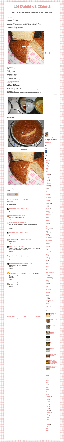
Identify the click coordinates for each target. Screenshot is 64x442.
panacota (47, 263)
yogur (47, 304)
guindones (47, 220)
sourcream (47, 295)
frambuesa (47, 208)
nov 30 (48, 399)
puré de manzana (49, 278)
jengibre (47, 225)
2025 (47, 377)
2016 (47, 393)
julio (48, 415)
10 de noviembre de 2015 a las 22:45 (21, 232)
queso (47, 280)
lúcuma (47, 231)
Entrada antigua (38, 316)
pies (46, 269)
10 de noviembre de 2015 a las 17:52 (20, 215)
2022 (47, 382)
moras (47, 254)
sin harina (47, 292)
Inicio (25, 316)
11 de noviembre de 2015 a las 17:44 (25, 263)
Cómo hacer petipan (53, 319)
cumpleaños (48, 199)
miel (46, 249)
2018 (47, 389)
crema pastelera (49, 197)
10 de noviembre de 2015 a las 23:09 (25, 239)
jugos (46, 226)
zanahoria (47, 306)
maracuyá (47, 238)
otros (46, 260)
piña (46, 271)
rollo (46, 284)
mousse (47, 255)
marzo (48, 422)
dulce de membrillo (49, 205)
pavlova (47, 266)
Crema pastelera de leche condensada (53, 367)
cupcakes (47, 200)
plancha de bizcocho (49, 272)
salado (47, 288)
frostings (47, 211)
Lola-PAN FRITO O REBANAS (14, 263)
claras (47, 188)
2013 (47, 430)
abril (48, 421)
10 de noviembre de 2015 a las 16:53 (22, 208)
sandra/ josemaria (12, 208)
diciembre (49, 396)
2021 (47, 384)
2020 (47, 386)
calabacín (47, 179)
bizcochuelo (48, 174)
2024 (47, 378)
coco (46, 191)
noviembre (49, 398)
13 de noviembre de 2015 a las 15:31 (25, 283)
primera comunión (49, 277)
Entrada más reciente (11, 316)
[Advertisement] (51, 34)
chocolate (47, 185)
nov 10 (48, 404)
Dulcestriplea (11, 222)
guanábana (48, 219)
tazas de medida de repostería (13, 81)
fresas (47, 209)
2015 (47, 394)
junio (48, 417)
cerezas (47, 182)
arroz (47, 163)
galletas (47, 215)
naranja (47, 257)
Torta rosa (52, 348)
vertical (47, 303)
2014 (47, 428)
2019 (47, 387)
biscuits (47, 171)
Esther (10, 246)
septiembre (49, 412)
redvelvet (47, 283)
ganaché (47, 217)
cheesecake (48, 183)
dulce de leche (48, 203)
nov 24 (48, 401)
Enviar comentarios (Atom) (16, 318)
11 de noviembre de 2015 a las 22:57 (19, 272)
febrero (48, 424)
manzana (47, 235)
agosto (48, 414)
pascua (47, 265)
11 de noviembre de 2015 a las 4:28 (18, 246)
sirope (47, 294)
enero (48, 426)
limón (47, 229)
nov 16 (48, 403)
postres (47, 275)
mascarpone (48, 242)
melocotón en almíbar (49, 245)
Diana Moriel (11, 255)
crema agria (48, 196)
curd (46, 202)
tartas (47, 298)
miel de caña (48, 251)
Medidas (47, 243)
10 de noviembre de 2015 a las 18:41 (20, 222)
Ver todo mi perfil (48, 142)
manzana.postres (49, 237)
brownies (47, 176)
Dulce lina (11, 272)
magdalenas (48, 232)
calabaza (47, 180)
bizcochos (11, 201)
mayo (48, 419)
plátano (47, 274)
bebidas (47, 169)
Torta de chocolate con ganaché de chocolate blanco (53, 338)
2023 (47, 380)
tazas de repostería (49, 300)
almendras (47, 162)
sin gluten (47, 291)
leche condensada (49, 228)
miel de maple (48, 252)
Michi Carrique (12, 232)
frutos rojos (48, 214)
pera (46, 268)
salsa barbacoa (48, 289)
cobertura (47, 189)
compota (47, 194)
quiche (47, 281)
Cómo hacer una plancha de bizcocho (53, 314)
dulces (47, 206)
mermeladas (48, 248)
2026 (47, 375)
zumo (47, 307)
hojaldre (47, 223)
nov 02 (48, 408)
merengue (47, 246)
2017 (47, 391)
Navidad (47, 258)
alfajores (47, 160)
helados (47, 222)
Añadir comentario (10, 289)
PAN (46, 262)
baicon (47, 166)
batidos (47, 168)
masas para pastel (49, 240)
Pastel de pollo (52, 342)
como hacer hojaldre (49, 192)
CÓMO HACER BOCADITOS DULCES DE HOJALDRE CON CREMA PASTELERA (53, 362)
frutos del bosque (49, 212)
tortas (47, 301)
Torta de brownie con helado (53, 355)
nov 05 (48, 406)
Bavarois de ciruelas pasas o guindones (53, 332)
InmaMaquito (11, 215)
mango (47, 234)
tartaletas (47, 297)
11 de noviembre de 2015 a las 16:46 (20, 255)
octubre (48, 410)
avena (47, 165)
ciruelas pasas (48, 186)
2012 (47, 432)
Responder (11, 211)
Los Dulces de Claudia (32, 6)
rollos (47, 286)
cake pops (47, 177)
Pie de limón (52, 325)
